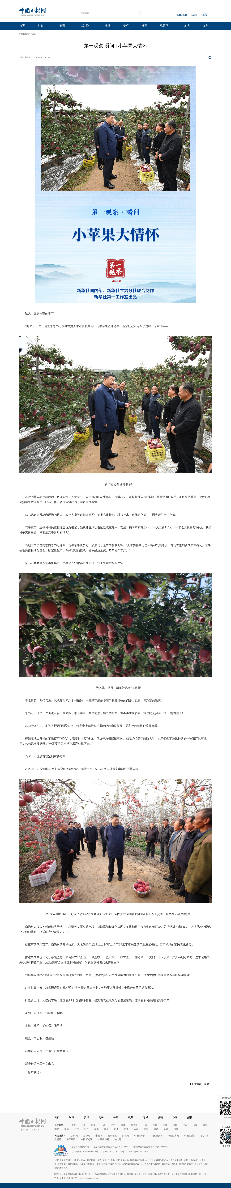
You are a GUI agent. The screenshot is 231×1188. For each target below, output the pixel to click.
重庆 (106, 1129)
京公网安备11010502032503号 (85, 1151)
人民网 (74, 1135)
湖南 (66, 1129)
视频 (107, 25)
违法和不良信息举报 (80, 1147)
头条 (33, 34)
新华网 (86, 1135)
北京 (73, 1125)
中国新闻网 (86, 1139)
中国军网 (71, 1139)
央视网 (125, 1135)
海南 (96, 1129)
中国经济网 (156, 1135)
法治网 (117, 1139)
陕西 (156, 1129)
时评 (71, 1117)
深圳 (176, 1129)
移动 (194, 14)
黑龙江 (134, 1125)
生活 (116, 1117)
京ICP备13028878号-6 (138, 1151)
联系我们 (35, 1130)
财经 (101, 1117)
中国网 (98, 1135)
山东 (195, 1125)
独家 (175, 1117)
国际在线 (112, 1135)
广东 (76, 1129)
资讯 (62, 25)
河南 (205, 1125)
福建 (175, 1125)
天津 (83, 1125)
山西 (103, 1125)
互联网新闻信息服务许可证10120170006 (111, 1147)
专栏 (126, 25)
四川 (116, 1129)
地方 (187, 25)
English (182, 14)
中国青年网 (139, 1135)
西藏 (146, 1129)
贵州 (126, 1129)
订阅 (204, 14)
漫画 (144, 25)
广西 (86, 1129)
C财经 (85, 25)
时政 (40, 25)
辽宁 (113, 1125)
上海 (145, 1125)
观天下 (164, 25)
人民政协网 (103, 1139)
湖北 (56, 1129)
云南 (136, 1129)
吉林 (123, 1125)
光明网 (57, 1139)
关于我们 (25, 1130)
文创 (206, 25)
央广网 (204, 1135)
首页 (22, 25)
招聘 (189, 1117)
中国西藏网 (190, 1135)
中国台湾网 (173, 1135)
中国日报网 (24, 34)
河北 (93, 1125)
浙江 (165, 1125)
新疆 (166, 1129)
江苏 (155, 1125)
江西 (185, 1125)
